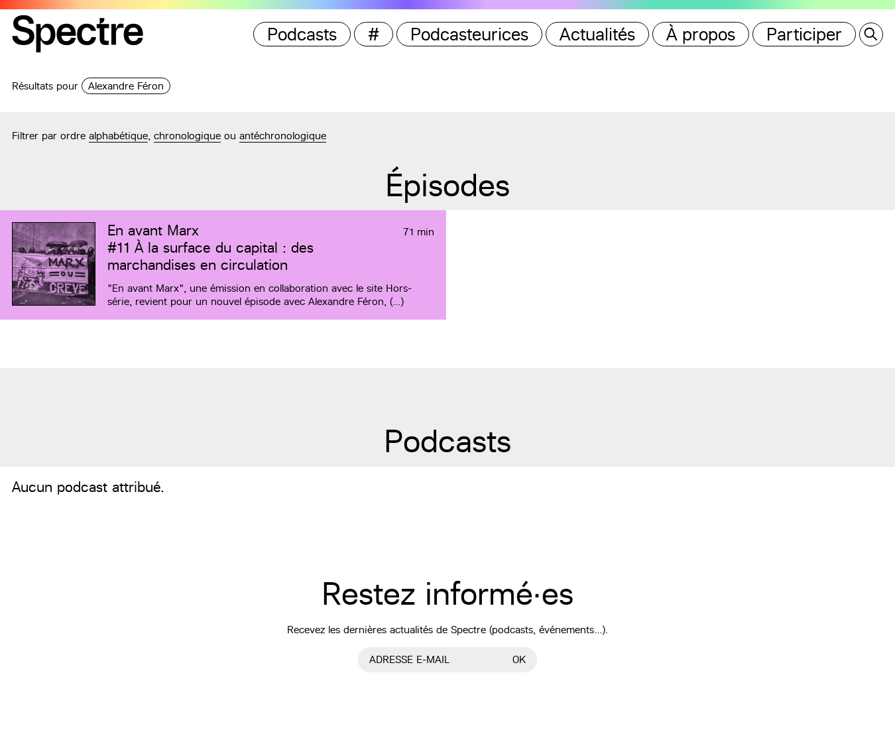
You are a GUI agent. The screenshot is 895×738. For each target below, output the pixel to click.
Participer (804, 34)
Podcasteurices (469, 34)
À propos (700, 34)
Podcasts (302, 34)
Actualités (597, 34)
